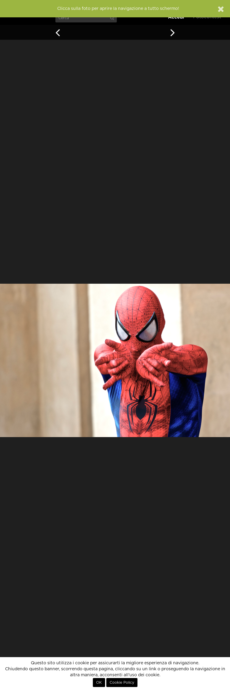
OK (99, 682)
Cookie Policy (122, 682)
